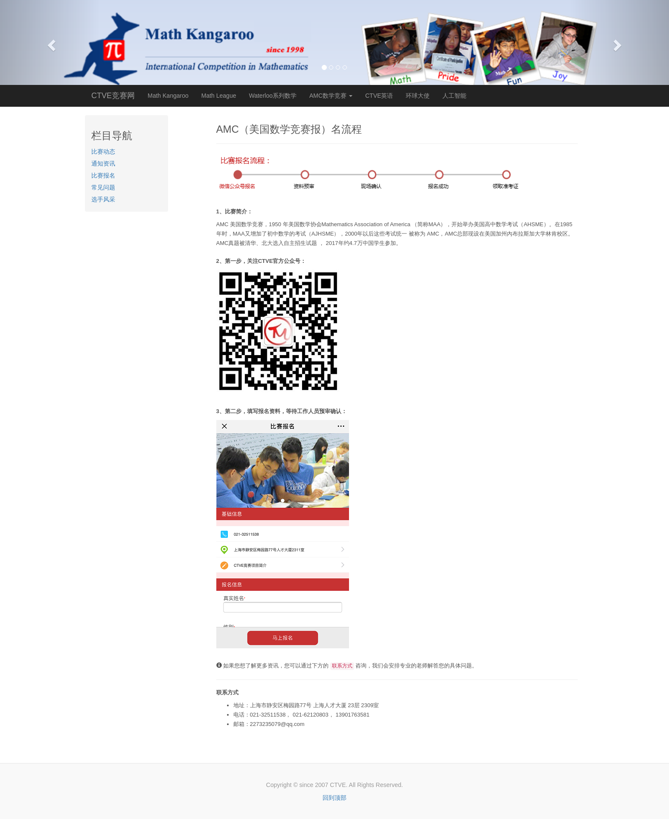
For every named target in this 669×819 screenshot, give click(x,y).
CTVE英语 (379, 95)
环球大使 (418, 95)
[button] (50, 42)
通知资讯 (103, 163)
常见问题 (103, 187)
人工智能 (454, 95)
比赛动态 (103, 151)
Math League (218, 95)
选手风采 (103, 199)
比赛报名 (103, 175)
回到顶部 (334, 797)
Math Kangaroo (168, 95)
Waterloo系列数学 (273, 95)
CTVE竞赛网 (113, 95)
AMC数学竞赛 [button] (330, 95)
